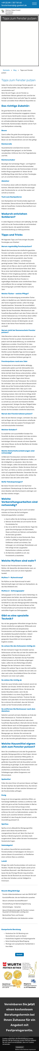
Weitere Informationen (22, 1049)
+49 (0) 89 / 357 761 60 (11, 3)
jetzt (31, 1004)
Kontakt (19, 954)
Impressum (32, 1049)
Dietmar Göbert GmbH (10, 12)
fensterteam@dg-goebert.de (14, 5)
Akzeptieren (19, 1047)
